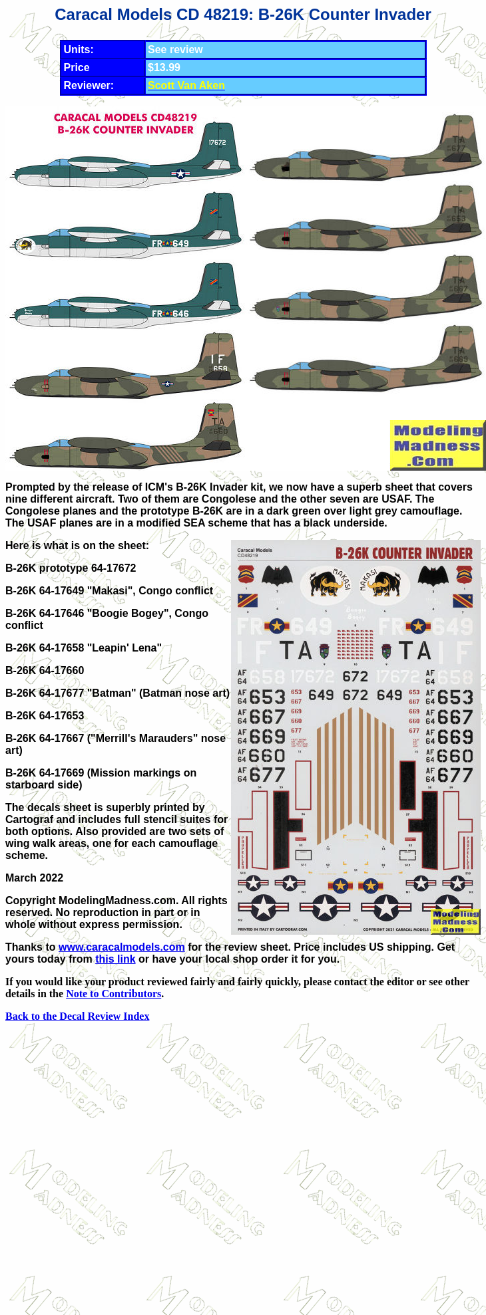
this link (115, 959)
